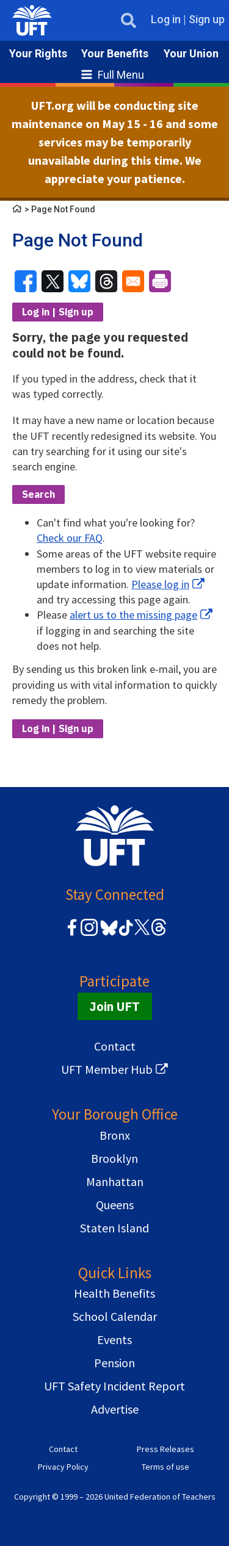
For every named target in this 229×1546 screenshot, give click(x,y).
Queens (115, 1204)
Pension (114, 1362)
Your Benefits (114, 53)
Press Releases (165, 1449)
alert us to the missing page (133, 615)
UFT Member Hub (107, 1069)
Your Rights (38, 53)
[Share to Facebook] (26, 281)
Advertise (115, 1409)
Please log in (160, 584)
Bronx (115, 1135)
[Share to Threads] (106, 281)
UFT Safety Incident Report (114, 1385)
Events (114, 1339)
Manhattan (115, 1181)
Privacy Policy (63, 1466)
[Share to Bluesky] (79, 281)
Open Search (125, 20)
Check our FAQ (70, 538)
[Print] (160, 281)
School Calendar (115, 1316)
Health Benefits (114, 1293)
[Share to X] (53, 281)
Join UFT (115, 1006)
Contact (115, 1046)
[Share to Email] (133, 281)
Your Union (191, 53)
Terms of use (165, 1466)
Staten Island (114, 1227)
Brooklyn (114, 1158)
